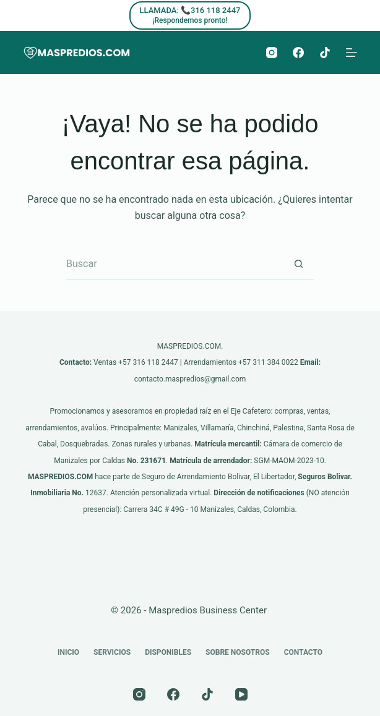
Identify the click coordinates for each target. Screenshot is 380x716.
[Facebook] (298, 52)
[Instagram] (271, 52)
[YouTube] (241, 694)
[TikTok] (324, 52)
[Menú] (351, 52)
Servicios (112, 652)
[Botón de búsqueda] (298, 264)
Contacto (303, 652)
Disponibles (168, 652)
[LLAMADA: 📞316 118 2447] (190, 15)
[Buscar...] (174, 264)
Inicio (68, 652)
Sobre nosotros (237, 652)
